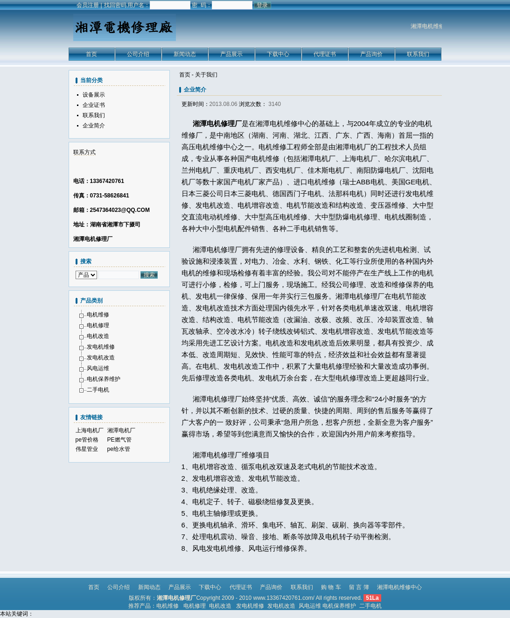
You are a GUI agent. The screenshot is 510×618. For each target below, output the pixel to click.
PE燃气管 (119, 439)
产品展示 (231, 54)
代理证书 (325, 54)
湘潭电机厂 (121, 430)
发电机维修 (101, 347)
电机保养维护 (103, 379)
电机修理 (98, 325)
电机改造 (98, 336)
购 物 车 (331, 587)
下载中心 (278, 54)
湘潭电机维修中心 (399, 587)
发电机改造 (101, 357)
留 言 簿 (359, 587)
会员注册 (88, 5)
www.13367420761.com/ (283, 598)
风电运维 (98, 368)
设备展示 (94, 94)
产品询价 (371, 54)
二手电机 (98, 389)
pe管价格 (87, 439)
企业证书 (94, 105)
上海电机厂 (90, 430)
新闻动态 (185, 54)
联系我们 (418, 54)
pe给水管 (118, 449)
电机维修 (98, 314)
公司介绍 (138, 54)
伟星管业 (87, 449)
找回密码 (115, 5)
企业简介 (94, 125)
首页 (91, 54)
